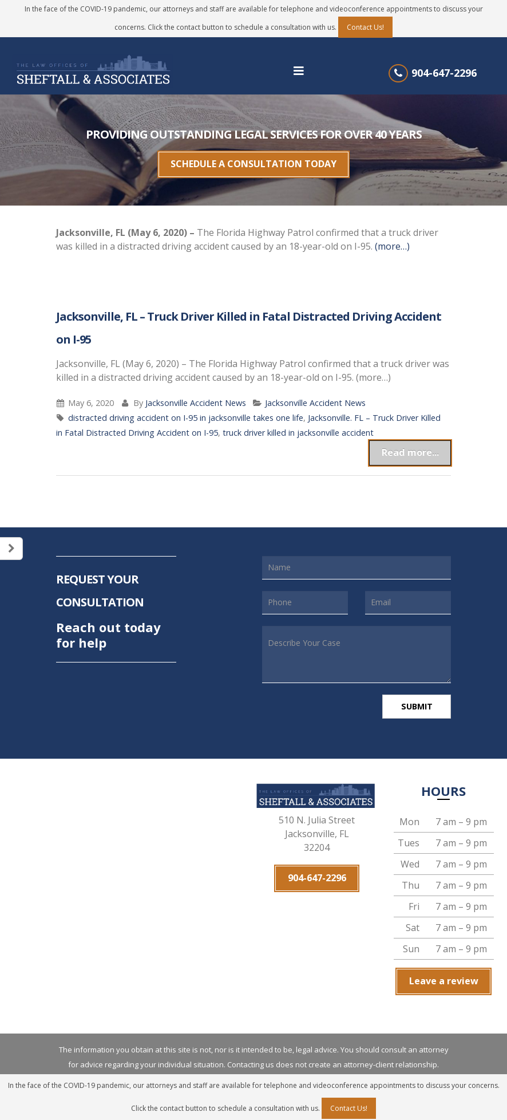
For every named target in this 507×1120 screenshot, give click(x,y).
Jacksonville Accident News (195, 397)
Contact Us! (365, 27)
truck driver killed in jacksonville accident (298, 426)
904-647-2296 (444, 73)
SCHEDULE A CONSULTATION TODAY (253, 161)
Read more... (418, 444)
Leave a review (443, 969)
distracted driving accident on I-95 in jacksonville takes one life (185, 412)
